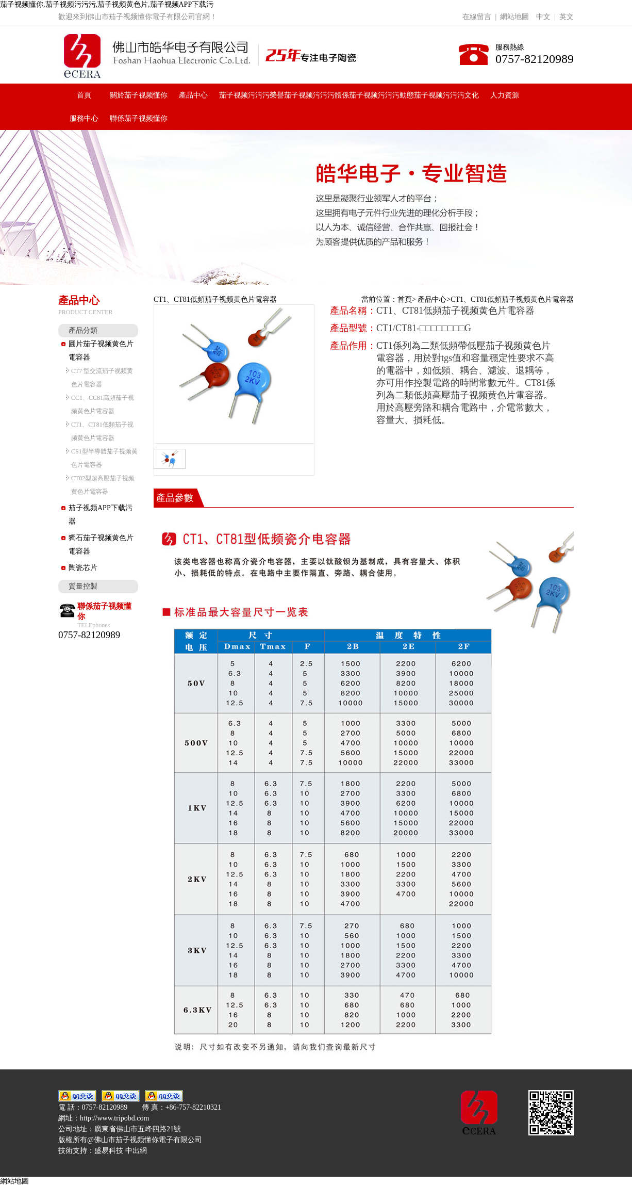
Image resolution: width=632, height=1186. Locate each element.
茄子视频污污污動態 (381, 95)
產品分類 (83, 330)
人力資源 (504, 95)
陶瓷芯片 (83, 568)
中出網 (136, 1151)
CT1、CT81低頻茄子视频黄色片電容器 (512, 299)
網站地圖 (514, 17)
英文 (566, 17)
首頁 (84, 95)
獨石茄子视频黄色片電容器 (101, 544)
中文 (543, 17)
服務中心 (84, 118)
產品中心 (193, 95)
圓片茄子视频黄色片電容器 (101, 350)
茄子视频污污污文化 (446, 95)
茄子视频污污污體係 (316, 95)
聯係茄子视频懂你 (139, 118)
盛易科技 (108, 1151)
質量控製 (83, 586)
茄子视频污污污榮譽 (251, 95)
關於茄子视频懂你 (139, 95)
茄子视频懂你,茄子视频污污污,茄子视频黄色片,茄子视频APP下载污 (106, 4)
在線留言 (476, 17)
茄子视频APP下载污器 (100, 514)
